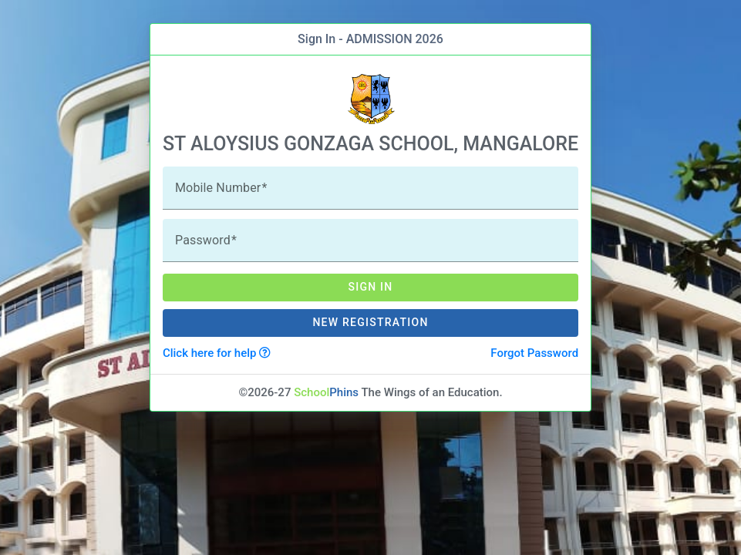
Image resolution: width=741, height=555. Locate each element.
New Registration (370, 322)
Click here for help (217, 353)
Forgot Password (534, 353)
